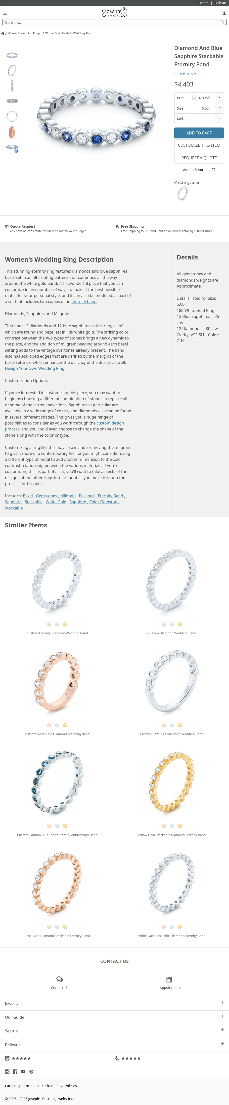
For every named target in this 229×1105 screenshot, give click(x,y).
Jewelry (114, 1003)
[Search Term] (114, 22)
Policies (71, 1085)
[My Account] (224, 13)
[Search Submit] (223, 22)
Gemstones (46, 496)
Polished (87, 496)
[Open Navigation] (4, 13)
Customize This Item (199, 145)
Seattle (114, 1031)
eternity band (83, 301)
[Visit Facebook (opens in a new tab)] (16, 1071)
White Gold (56, 502)
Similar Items (26, 525)
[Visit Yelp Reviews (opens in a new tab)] (169, 1058)
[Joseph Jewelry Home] (2, 33)
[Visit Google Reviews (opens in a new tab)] (60, 1058)
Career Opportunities (22, 1085)
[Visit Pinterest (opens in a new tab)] (32, 1071)
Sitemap (51, 1085)
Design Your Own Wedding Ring (34, 368)
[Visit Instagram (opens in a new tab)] (8, 1071)
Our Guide (114, 1017)
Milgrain (68, 496)
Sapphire (13, 502)
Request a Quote (199, 158)
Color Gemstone (104, 502)
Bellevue (114, 1045)
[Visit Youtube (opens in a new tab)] (24, 1071)
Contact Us (114, 961)
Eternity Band (110, 496)
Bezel (28, 496)
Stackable (34, 502)
